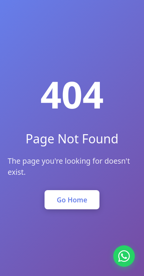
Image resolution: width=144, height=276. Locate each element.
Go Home (72, 199)
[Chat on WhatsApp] (124, 256)
